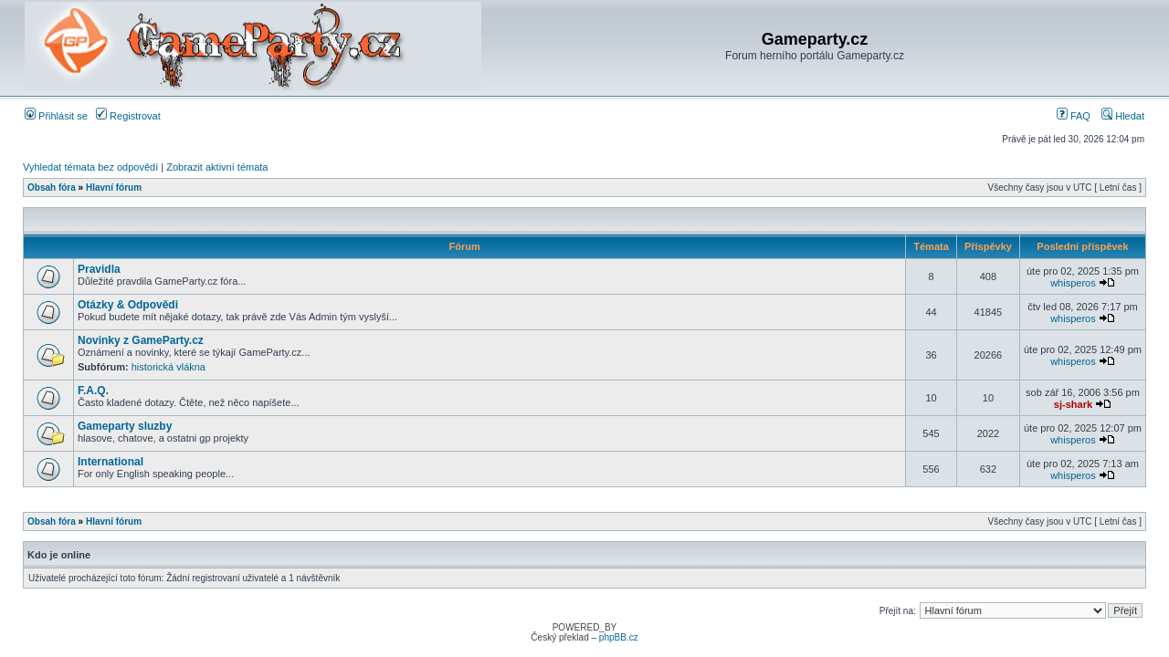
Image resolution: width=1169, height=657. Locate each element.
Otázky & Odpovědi (128, 304)
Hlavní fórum (114, 187)
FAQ (1073, 115)
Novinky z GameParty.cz (141, 340)
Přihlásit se (56, 115)
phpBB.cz (618, 637)
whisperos (1073, 282)
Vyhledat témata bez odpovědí (90, 167)
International (110, 461)
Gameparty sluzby (125, 426)
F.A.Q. (93, 390)
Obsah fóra (51, 187)
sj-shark (1073, 404)
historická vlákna (168, 366)
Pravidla (99, 269)
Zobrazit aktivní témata (217, 167)
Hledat (1122, 115)
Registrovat (128, 115)
